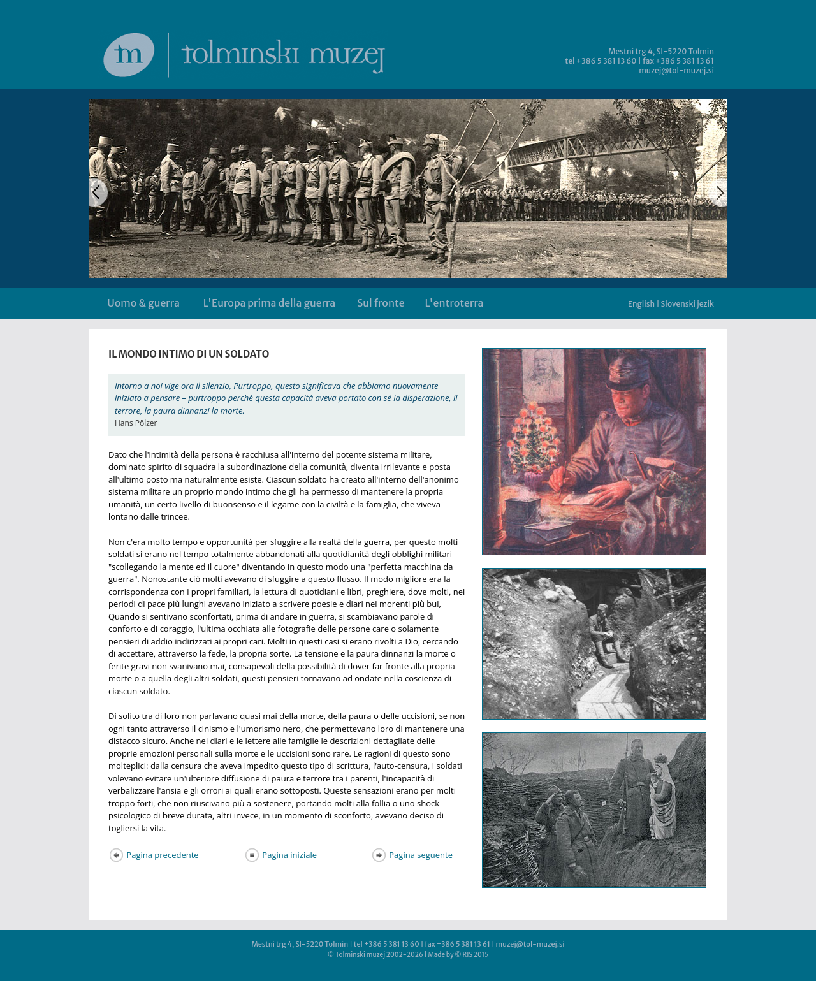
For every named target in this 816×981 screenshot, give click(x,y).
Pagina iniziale (280, 855)
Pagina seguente (412, 855)
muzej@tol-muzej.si (676, 70)
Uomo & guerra (143, 302)
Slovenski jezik (687, 304)
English (641, 304)
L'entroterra (454, 302)
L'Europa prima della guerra (269, 302)
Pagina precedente (153, 855)
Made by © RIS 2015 (458, 954)
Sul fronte (380, 302)
